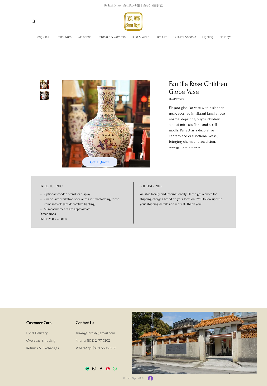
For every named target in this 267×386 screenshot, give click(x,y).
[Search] (33, 21)
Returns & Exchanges (42, 348)
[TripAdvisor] (87, 368)
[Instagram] (94, 368)
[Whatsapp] (114, 368)
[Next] (245, 5)
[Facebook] (101, 368)
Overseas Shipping (41, 340)
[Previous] (22, 5)
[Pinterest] (108, 368)
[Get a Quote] (99, 162)
